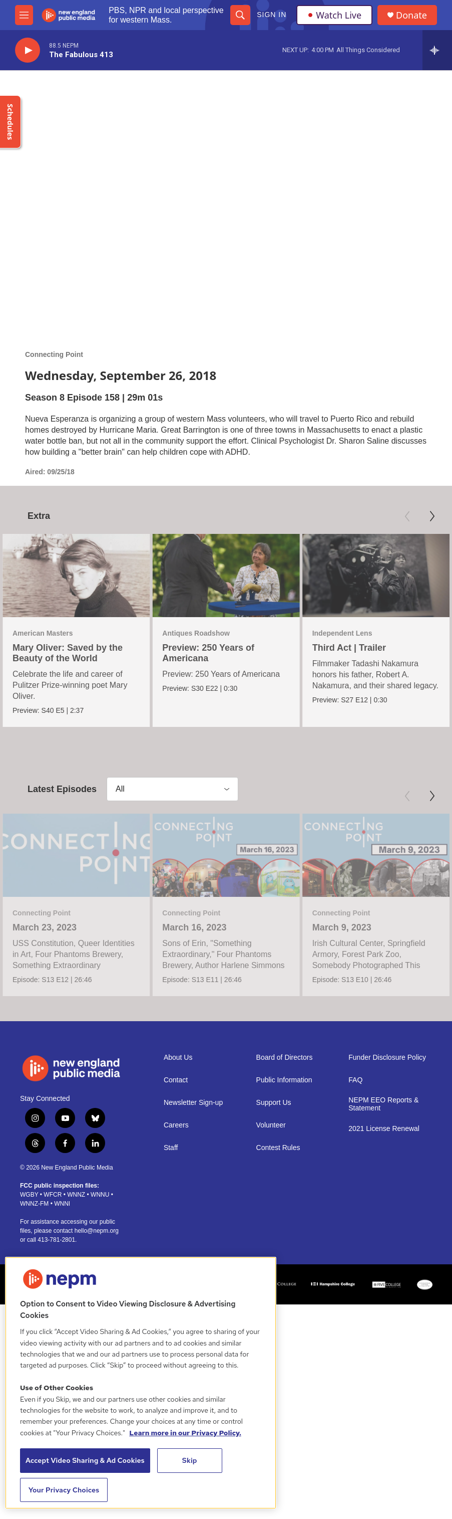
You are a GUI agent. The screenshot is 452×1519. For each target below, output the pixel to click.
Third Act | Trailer (290, 648)
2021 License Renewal (383, 1258)
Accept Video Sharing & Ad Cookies (85, 1460)
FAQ (355, 1209)
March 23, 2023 (45, 992)
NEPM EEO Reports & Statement (383, 1233)
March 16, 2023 (194, 992)
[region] (140, 1383)
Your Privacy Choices (64, 1489)
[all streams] (437, 50)
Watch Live (334, 15)
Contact (176, 1209)
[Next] (432, 516)
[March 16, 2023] (225, 919)
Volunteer (271, 1254)
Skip (189, 1460)
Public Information (284, 1209)
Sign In (271, 15)
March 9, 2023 (344, 992)
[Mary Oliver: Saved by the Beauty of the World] (76, 575)
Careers (176, 1254)
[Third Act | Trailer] (316, 575)
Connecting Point (54, 354)
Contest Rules (278, 1277)
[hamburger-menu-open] (24, 15)
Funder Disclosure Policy (387, 1187)
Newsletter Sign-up (193, 1232)
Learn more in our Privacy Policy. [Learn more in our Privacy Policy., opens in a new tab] (185, 1432)
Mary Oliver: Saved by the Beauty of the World (68, 653)
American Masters (43, 633)
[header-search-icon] (240, 15)
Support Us (273, 1232)
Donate (411, 15)
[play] (28, 50)
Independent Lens (283, 633)
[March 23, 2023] (76, 919)
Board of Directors (284, 1187)
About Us (178, 1187)
